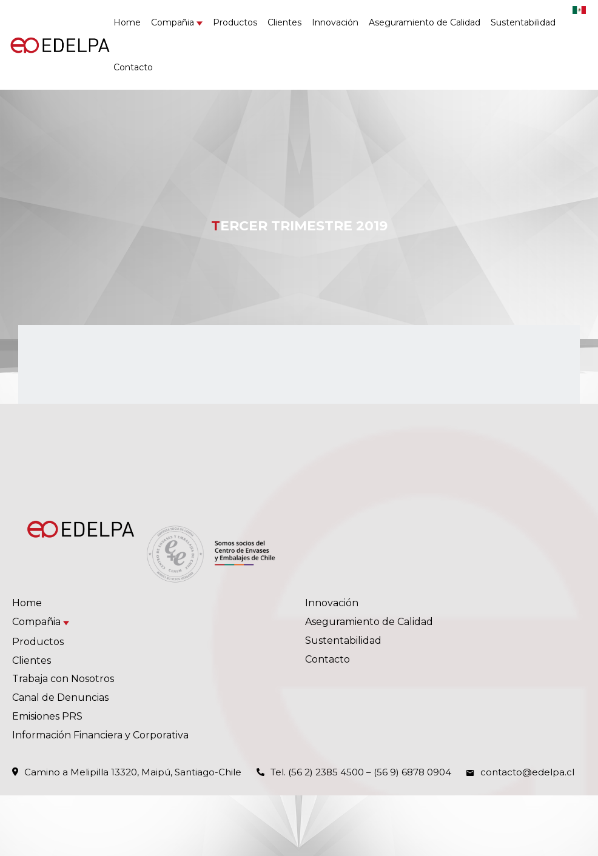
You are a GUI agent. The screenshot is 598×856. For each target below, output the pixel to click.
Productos (235, 22)
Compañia (172, 22)
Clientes (284, 22)
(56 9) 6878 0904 (412, 772)
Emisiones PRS (47, 716)
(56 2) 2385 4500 (326, 772)
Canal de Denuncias (60, 697)
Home (127, 22)
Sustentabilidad (523, 22)
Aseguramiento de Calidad (424, 22)
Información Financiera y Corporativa (100, 735)
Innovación (335, 22)
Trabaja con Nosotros (63, 678)
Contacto (133, 67)
